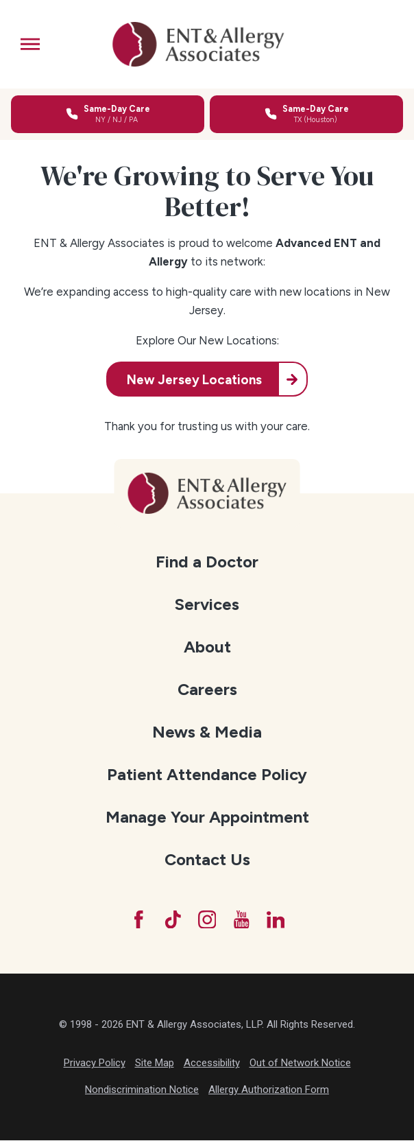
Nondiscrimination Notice (142, 1091)
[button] (30, 44)
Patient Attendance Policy (207, 774)
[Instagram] (207, 920)
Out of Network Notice (300, 1064)
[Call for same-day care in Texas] (306, 114)
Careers (207, 689)
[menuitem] (206, 562)
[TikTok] (171, 920)
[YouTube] (242, 920)
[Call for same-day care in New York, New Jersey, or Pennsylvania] (107, 114)
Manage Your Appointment (207, 817)
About (207, 647)
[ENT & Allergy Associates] (198, 44)
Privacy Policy (94, 1064)
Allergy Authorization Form (268, 1091)
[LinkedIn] (277, 920)
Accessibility (212, 1064)
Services (207, 604)
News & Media (207, 732)
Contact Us (207, 859)
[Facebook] (135, 920)
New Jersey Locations (193, 380)
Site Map (154, 1064)
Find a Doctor (207, 562)
